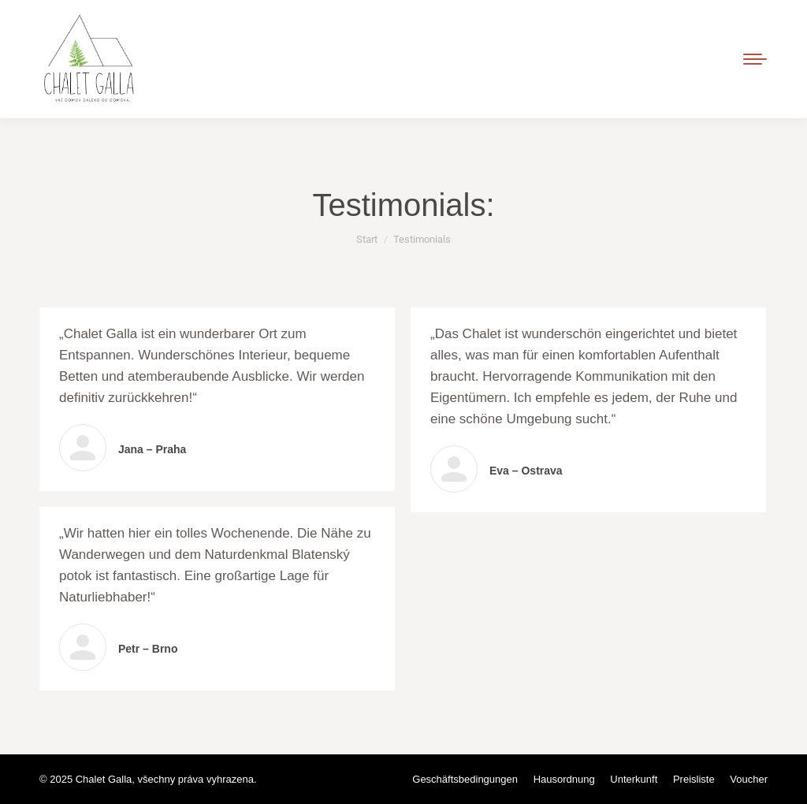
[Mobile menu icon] (755, 59)
